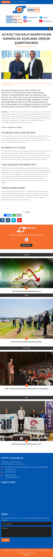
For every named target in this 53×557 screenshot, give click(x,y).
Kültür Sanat (26, 348)
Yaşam (27, 295)
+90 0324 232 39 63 (10, 472)
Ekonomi (26, 255)
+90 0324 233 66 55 (10, 469)
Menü (50, 28)
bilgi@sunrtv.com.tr (10, 475)
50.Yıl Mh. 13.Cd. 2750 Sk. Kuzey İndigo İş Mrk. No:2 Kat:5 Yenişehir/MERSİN (26, 467)
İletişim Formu (26, 245)
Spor (26, 397)
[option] (32, 2)
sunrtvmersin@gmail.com (12, 477)
